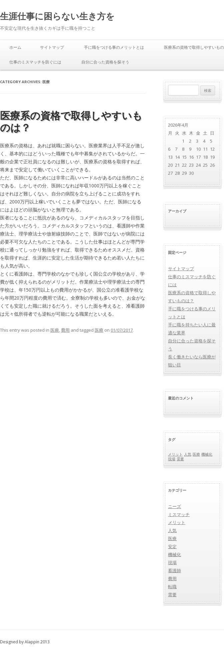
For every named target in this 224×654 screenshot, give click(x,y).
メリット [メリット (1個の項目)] (175, 454)
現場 (172, 562)
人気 (172, 530)
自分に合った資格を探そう (105, 62)
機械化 (174, 554)
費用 (65, 330)
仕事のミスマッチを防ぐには (35, 62)
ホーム (15, 47)
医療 (54, 330)
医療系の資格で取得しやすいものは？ (71, 121)
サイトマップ (52, 47)
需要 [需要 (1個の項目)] (180, 459)
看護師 (174, 570)
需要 (172, 595)
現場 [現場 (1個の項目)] (171, 459)
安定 (172, 546)
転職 (172, 587)
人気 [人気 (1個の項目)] (187, 454)
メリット (176, 522)
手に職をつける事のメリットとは (114, 47)
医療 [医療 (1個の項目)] (196, 454)
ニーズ (174, 506)
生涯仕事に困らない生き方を (57, 16)
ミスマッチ (179, 514)
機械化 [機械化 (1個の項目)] (206, 454)
